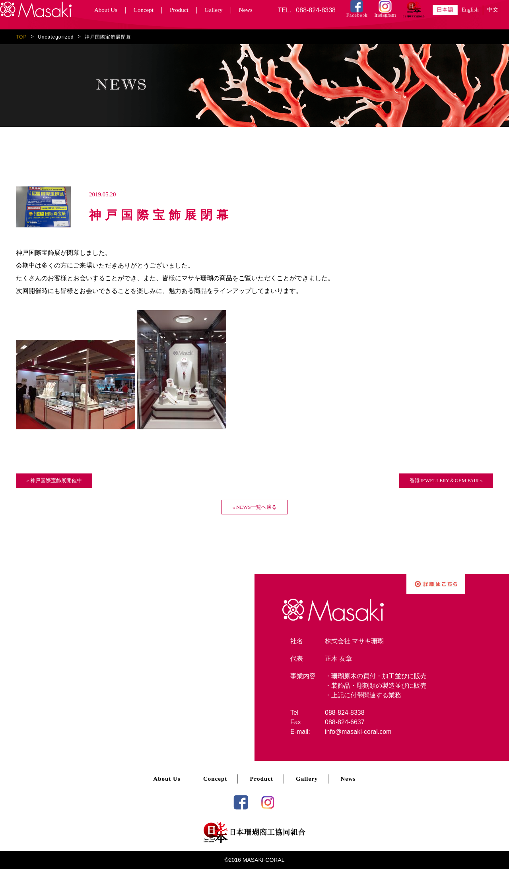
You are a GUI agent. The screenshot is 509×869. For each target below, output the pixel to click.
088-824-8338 (316, 10)
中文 (492, 10)
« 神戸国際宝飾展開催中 (54, 480)
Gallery (214, 10)
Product (179, 10)
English (470, 10)
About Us (105, 10)
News (246, 10)
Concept (143, 10)
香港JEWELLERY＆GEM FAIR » (446, 480)
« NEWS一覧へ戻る (254, 507)
